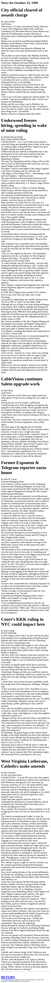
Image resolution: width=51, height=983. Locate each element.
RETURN (8, 977)
